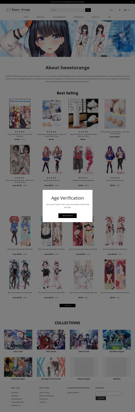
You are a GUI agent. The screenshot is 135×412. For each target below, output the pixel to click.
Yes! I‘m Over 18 (67, 216)
